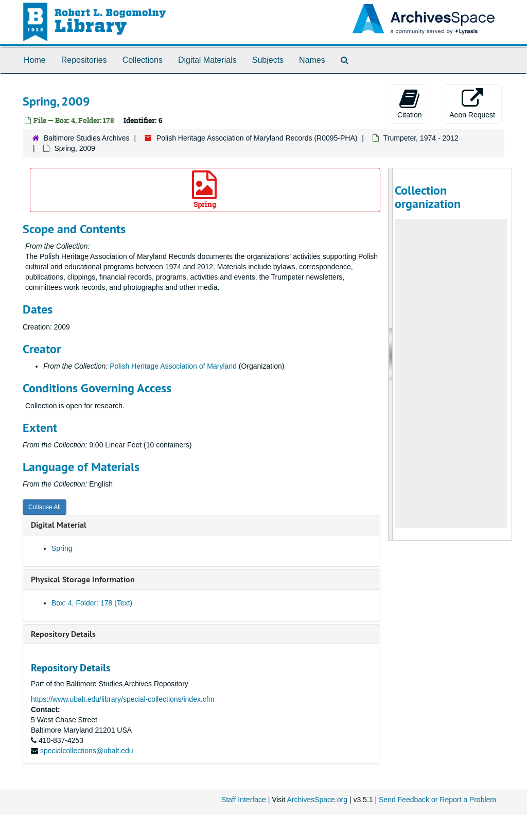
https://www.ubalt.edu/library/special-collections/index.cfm (122, 699)
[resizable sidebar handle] (391, 354)
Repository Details (63, 634)
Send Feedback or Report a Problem (437, 799)
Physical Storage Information (83, 579)
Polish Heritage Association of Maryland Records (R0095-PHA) (257, 138)
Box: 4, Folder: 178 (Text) (91, 603)
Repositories (84, 60)
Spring (204, 189)
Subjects (268, 60)
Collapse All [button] (44, 507)
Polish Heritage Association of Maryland (173, 366)
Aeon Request (472, 103)
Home (35, 60)
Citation (409, 103)
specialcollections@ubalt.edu (86, 751)
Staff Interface (243, 799)
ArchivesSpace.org (317, 799)
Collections (142, 60)
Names (312, 60)
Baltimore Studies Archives (87, 138)
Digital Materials (207, 60)
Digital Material (58, 524)
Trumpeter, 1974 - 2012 (421, 138)
